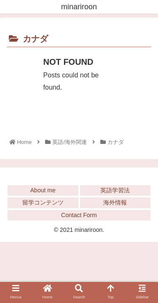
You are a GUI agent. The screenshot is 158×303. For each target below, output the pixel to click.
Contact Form (79, 215)
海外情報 (115, 202)
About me (43, 190)
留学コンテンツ (43, 202)
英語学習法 (115, 190)
